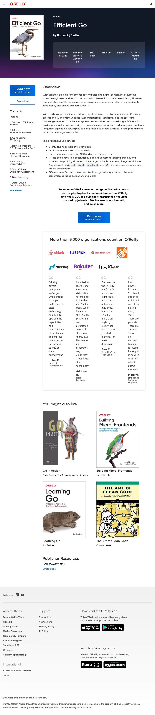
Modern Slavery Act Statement (76, 707)
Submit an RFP (11, 645)
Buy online (22, 101)
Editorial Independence (47, 707)
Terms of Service (11, 707)
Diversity (8, 650)
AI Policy (43, 631)
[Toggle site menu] (4, 4)
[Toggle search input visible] (151, 4)
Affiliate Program (12, 640)
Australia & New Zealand (17, 670)
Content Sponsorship (15, 654)
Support (44, 611)
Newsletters (45, 621)
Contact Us (45, 617)
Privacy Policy (46, 626)
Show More (16, 190)
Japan (6, 675)
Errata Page (49, 568)
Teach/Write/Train (13, 617)
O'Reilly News (10, 626)
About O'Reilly (12, 611)
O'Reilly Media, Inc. (135, 55)
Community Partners (14, 635)
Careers (7, 621)
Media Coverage (12, 631)
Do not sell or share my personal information (24, 697)
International (12, 664)
